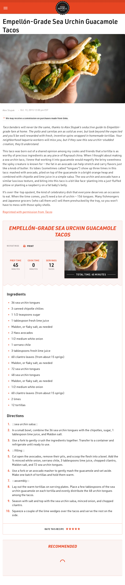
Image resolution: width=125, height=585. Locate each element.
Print (28, 246)
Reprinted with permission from (27, 212)
